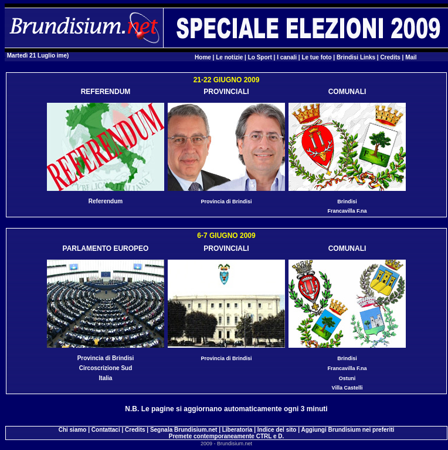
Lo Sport (260, 57)
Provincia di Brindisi (226, 201)
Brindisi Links (356, 57)
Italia (106, 378)
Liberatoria (237, 430)
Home (203, 57)
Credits (390, 57)
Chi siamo (73, 430)
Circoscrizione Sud (106, 368)
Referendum (106, 201)
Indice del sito (277, 430)
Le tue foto (316, 57)
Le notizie (229, 57)
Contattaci (105, 430)
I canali (287, 57)
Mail (410, 57)
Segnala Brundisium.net (183, 430)
